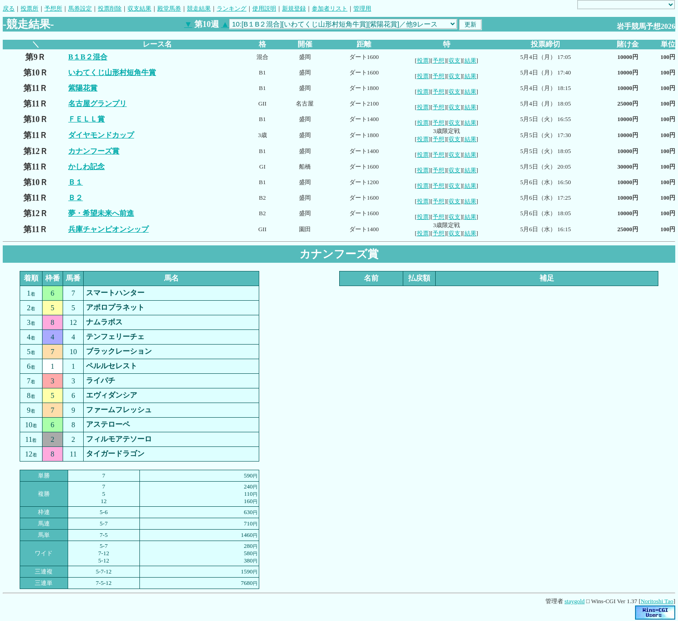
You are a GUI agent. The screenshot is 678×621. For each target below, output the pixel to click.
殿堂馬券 (169, 8)
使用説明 (264, 8)
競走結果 (199, 8)
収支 (454, 60)
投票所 (29, 8)
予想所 (53, 8)
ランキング (231, 8)
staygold (575, 601)
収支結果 (139, 8)
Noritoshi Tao (657, 601)
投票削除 (110, 8)
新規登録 (294, 8)
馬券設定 (80, 8)
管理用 (362, 8)
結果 (470, 60)
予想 (438, 60)
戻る (9, 8)
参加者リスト (329, 8)
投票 (423, 60)
